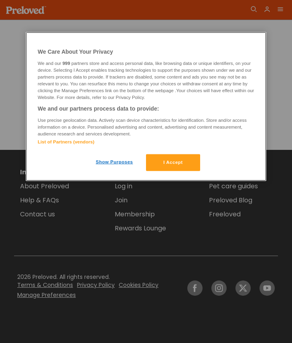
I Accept (172, 162)
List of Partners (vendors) (66, 141)
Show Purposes (114, 161)
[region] (146, 106)
